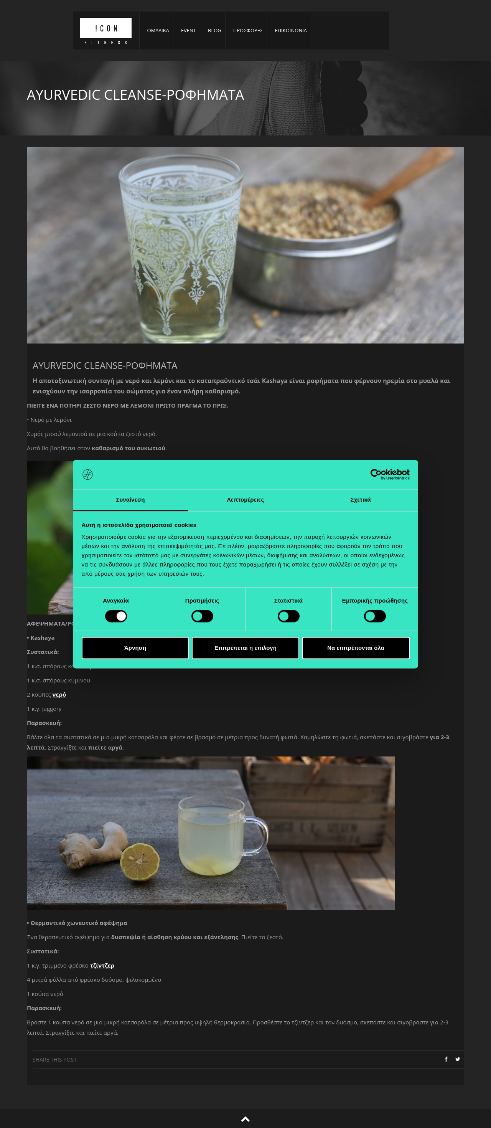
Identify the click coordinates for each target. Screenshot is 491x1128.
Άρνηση (135, 648)
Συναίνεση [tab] (130, 500)
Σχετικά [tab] (360, 500)
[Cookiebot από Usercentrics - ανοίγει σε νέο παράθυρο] (376, 474)
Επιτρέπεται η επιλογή (245, 648)
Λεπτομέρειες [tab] (245, 500)
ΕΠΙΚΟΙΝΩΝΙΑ (291, 30)
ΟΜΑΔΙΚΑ (158, 30)
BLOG (214, 30)
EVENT (188, 30)
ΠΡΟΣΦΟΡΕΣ (248, 30)
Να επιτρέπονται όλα (355, 648)
